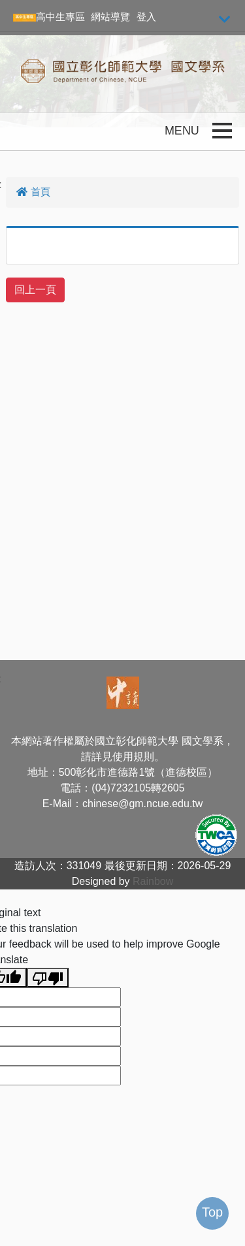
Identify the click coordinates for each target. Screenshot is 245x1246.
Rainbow (153, 881)
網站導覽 (110, 16)
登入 (146, 16)
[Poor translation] (48, 977)
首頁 (33, 191)
